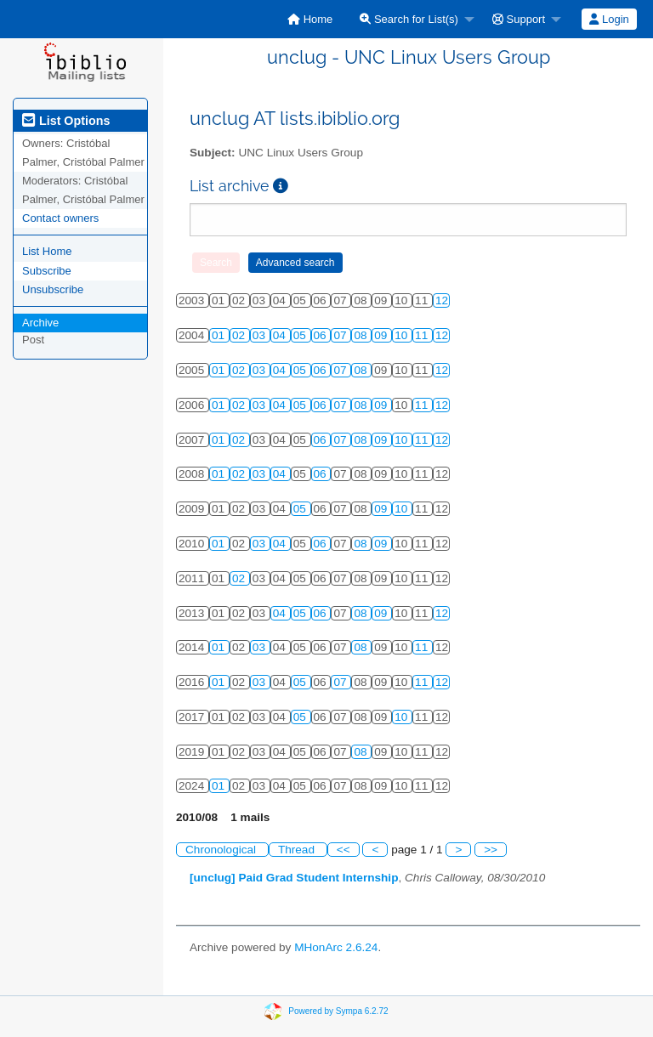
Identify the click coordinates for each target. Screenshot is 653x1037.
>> (490, 849)
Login (608, 19)
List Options (66, 121)
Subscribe (46, 270)
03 (261, 335)
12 (441, 300)
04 (281, 335)
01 (220, 335)
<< (343, 849)
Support (518, 19)
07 (341, 335)
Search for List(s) (409, 19)
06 (322, 335)
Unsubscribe (52, 289)
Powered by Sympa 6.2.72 (338, 1011)
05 (301, 335)
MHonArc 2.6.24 (336, 947)
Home (309, 19)
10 (403, 335)
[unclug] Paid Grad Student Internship (294, 877)
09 (382, 335)
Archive (40, 322)
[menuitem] (310, 19)
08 (362, 335)
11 (423, 335)
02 (240, 335)
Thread (298, 849)
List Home (47, 251)
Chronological (222, 849)
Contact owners (60, 218)
